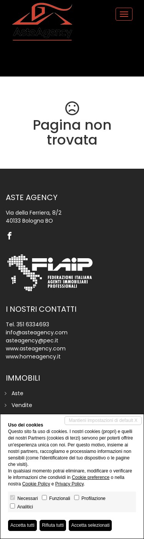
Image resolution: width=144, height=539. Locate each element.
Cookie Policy (36, 484)
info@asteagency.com (37, 332)
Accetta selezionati (90, 525)
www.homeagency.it (33, 356)
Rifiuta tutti (53, 525)
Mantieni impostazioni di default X (103, 420)
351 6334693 (33, 324)
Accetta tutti (22, 525)
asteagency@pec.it (32, 340)
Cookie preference (90, 477)
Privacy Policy (69, 484)
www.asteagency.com (36, 348)
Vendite (22, 405)
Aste (17, 393)
